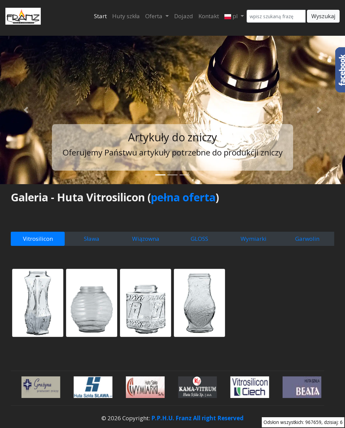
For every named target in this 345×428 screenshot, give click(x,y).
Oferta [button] (154, 16)
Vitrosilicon (38, 238)
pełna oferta (183, 197)
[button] (26, 110)
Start (100, 16)
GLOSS (199, 238)
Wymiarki (253, 238)
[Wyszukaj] (276, 16)
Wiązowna (145, 238)
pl (231, 16)
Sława (91, 238)
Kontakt (208, 16)
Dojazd (183, 16)
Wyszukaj (323, 16)
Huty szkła (126, 16)
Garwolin (307, 238)
